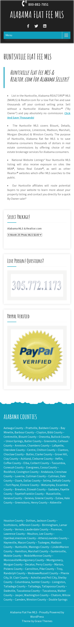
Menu (8, 35)
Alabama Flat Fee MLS (37, 14)
